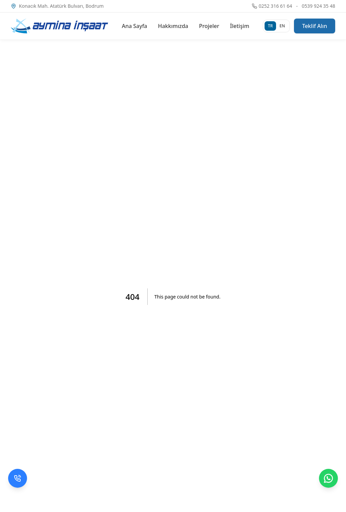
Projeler (209, 26)
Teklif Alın (314, 26)
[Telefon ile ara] (17, 478)
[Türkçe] (270, 26)
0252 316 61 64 (275, 6)
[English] (282, 26)
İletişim (239, 26)
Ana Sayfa (134, 26)
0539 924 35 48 (318, 6)
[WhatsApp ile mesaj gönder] (328, 478)
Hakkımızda (173, 26)
